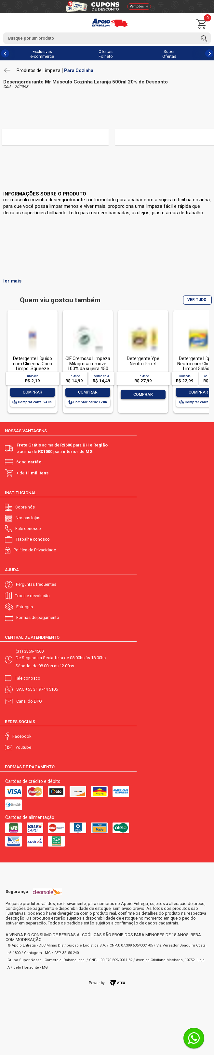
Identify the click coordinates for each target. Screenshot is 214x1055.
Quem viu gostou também (60, 300)
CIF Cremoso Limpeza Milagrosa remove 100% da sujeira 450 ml (87, 366)
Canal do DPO (29, 701)
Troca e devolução (32, 595)
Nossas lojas (28, 517)
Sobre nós (25, 507)
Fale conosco (28, 528)
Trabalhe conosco (33, 539)
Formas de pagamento (37, 617)
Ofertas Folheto (106, 54)
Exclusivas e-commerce (42, 54)
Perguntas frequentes (36, 584)
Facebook (22, 736)
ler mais (12, 281)
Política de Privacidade (35, 549)
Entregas (24, 606)
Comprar (32, 392)
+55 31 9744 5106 (41, 689)
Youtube (23, 747)
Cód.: (7, 87)
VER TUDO (197, 299)
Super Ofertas (169, 54)
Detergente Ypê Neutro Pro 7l (143, 361)
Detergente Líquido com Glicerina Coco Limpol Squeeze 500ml (32, 366)
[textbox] (107, 38)
